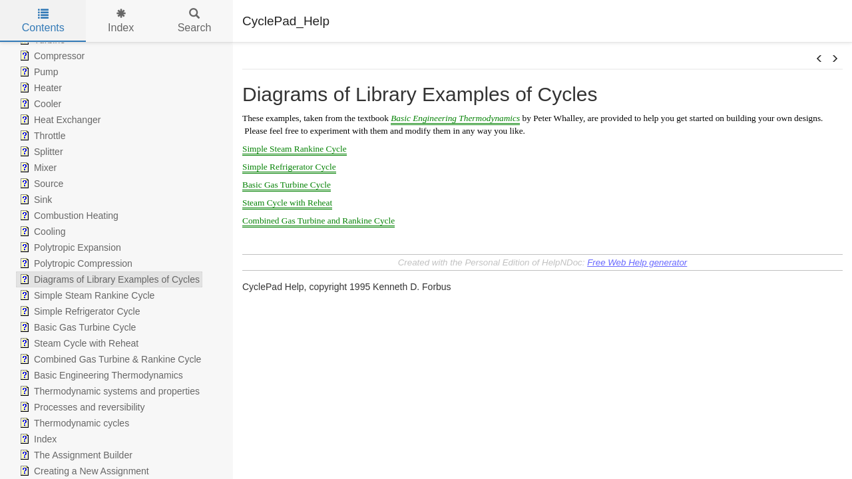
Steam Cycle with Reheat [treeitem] (77, 343)
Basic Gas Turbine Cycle (286, 185)
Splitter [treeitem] (40, 152)
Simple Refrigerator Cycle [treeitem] (78, 311)
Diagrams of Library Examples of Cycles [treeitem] (108, 279)
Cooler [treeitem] (39, 104)
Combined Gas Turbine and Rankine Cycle (318, 221)
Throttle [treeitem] (41, 136)
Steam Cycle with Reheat (287, 203)
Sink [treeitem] (34, 200)
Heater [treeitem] (39, 88)
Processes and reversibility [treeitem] (81, 407)
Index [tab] (121, 21)
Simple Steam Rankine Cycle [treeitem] (85, 295)
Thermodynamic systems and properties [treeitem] (108, 391)
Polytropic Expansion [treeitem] (69, 247)
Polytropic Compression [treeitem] (74, 263)
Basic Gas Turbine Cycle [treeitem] (76, 327)
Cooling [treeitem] (41, 232)
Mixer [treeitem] (37, 168)
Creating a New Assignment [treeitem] (83, 471)
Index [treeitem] (37, 439)
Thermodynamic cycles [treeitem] (73, 423)
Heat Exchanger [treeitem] (59, 120)
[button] (819, 59)
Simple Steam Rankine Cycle (294, 149)
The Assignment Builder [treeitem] (74, 455)
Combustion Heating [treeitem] (67, 216)
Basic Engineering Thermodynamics (455, 118)
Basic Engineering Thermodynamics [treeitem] (100, 375)
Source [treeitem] (40, 184)
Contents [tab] (43, 21)
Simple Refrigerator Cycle (289, 167)
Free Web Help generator (637, 262)
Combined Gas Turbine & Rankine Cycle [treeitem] (109, 359)
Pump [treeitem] (38, 72)
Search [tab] (195, 21)
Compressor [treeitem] (51, 56)
